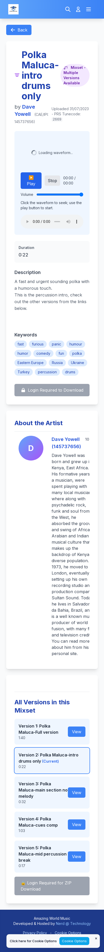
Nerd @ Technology (73, 923)
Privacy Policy (35, 933)
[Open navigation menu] (88, 9)
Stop (52, 180)
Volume (27, 194)
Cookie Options (68, 933)
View (76, 731)
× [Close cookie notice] (96, 938)
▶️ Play (31, 180)
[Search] (68, 9)
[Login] (78, 9)
